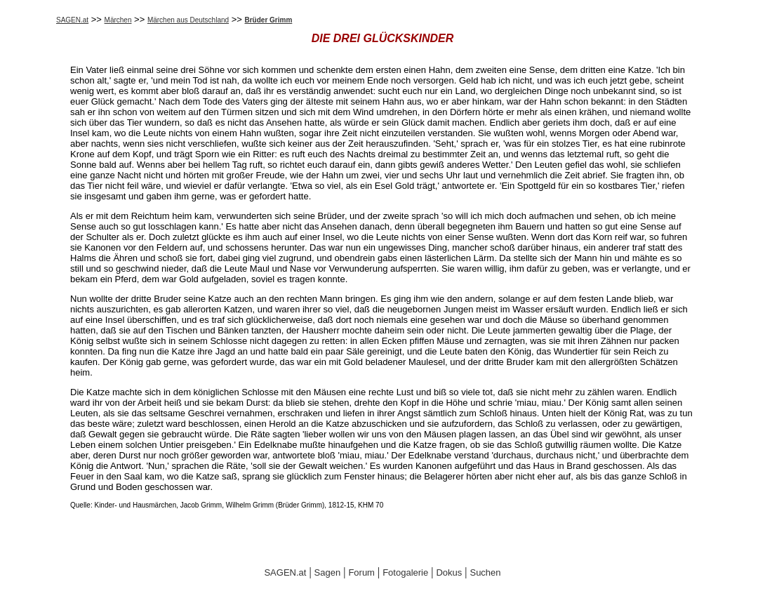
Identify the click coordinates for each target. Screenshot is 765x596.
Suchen (485, 572)
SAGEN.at (72, 20)
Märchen (118, 20)
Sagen (327, 572)
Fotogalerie (405, 572)
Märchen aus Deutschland (188, 20)
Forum (361, 572)
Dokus (449, 572)
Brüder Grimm (269, 20)
